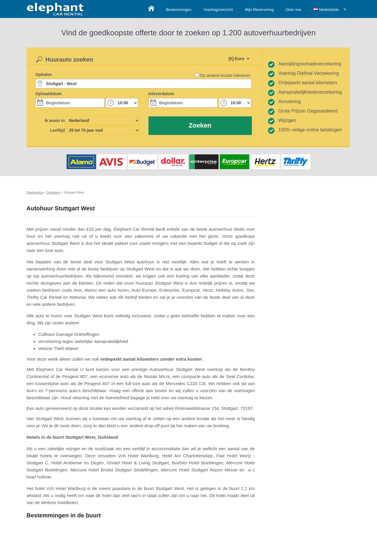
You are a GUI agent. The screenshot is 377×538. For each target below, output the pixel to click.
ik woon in (55, 120)
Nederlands (326, 9)
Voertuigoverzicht (218, 9)
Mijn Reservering (259, 9)
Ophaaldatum (48, 93)
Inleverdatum (161, 93)
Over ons (293, 9)
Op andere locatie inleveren (225, 75)
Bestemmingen (178, 9)
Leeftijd (57, 130)
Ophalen (43, 74)
